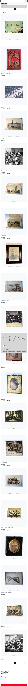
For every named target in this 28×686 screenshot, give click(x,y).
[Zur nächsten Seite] (25, 9)
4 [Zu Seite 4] (19, 662)
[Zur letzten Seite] (26, 9)
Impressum (2, 675)
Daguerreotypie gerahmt (4, 365)
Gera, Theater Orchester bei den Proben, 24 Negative (7, 170)
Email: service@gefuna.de (5, 672)
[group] (14, 27)
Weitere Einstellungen (6, 349)
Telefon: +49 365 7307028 (5, 671)
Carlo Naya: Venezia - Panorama (5, 300)
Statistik (5, 345)
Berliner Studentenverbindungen (5, 624)
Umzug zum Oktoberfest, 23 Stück (5, 105)
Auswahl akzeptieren (14, 351)
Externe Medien (6, 346)
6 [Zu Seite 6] (22, 662)
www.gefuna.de (3, 673)
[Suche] (26, 1)
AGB (1, 676)
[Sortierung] (14, 13)
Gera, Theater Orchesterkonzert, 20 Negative (6, 657)
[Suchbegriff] (13, 1)
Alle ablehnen (22, 351)
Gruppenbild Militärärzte (4, 462)
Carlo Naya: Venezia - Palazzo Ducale (5, 138)
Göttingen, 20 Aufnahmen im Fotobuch (5, 73)
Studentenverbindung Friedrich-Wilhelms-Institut (7, 527)
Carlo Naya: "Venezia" (3, 235)
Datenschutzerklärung (4, 677)
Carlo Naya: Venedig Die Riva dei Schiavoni (6, 592)
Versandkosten (8, 43)
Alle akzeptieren (6, 351)
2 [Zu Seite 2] (16, 662)
